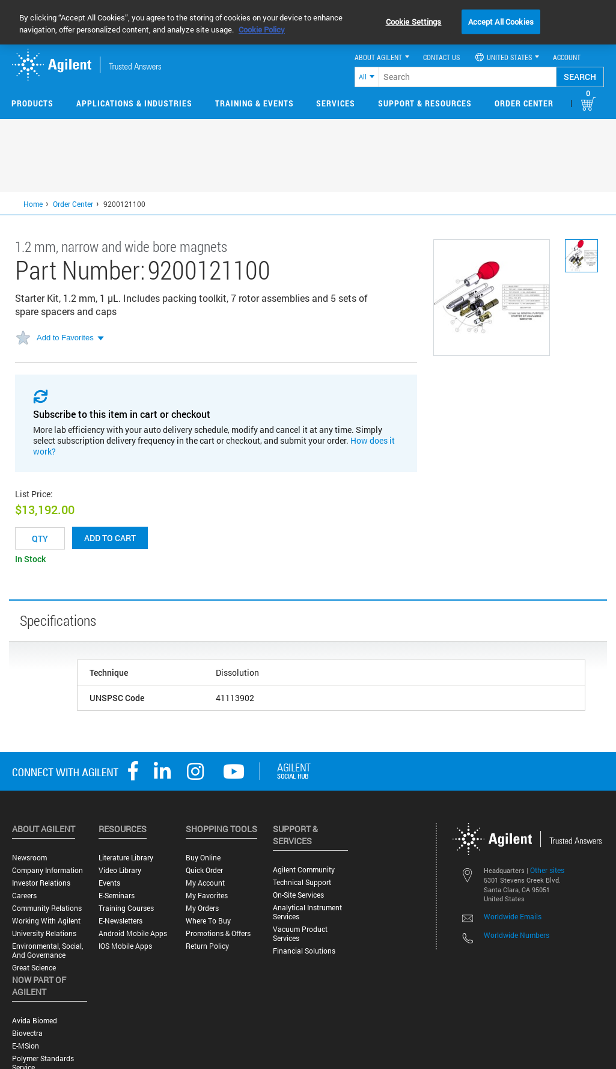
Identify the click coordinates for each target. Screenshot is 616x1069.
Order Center (524, 103)
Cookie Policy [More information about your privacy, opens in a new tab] (262, 29)
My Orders (202, 908)
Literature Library (126, 857)
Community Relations (47, 908)
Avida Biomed (34, 1020)
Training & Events (254, 103)
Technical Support (302, 882)
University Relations (44, 933)
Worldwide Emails (512, 916)
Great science (34, 967)
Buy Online (203, 857)
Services (335, 103)
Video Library (120, 870)
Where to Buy (208, 920)
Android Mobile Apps (133, 933)
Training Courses (126, 908)
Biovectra (27, 1033)
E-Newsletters (120, 920)
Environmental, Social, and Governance (47, 951)
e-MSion (25, 1045)
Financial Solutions (304, 950)
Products (32, 103)
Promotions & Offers (218, 933)
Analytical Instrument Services (307, 912)
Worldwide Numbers (516, 935)
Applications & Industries (134, 103)
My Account (205, 882)
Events (109, 882)
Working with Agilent (46, 920)
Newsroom (29, 857)
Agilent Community (304, 869)
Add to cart (110, 538)
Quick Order (204, 870)
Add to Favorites (65, 337)
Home (33, 204)
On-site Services (298, 894)
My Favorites (207, 895)
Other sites (547, 870)
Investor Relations (41, 882)
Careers (24, 895)
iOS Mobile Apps (125, 946)
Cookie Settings (414, 21)
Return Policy (207, 946)
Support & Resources (425, 103)
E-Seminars (117, 895)
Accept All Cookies (501, 21)
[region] (308, 22)
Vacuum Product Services (300, 934)
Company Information (47, 870)
